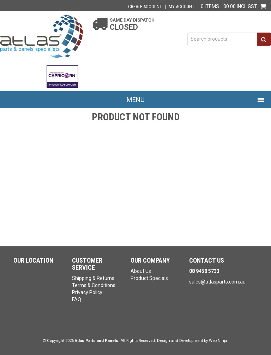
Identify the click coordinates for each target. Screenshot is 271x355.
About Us (141, 271)
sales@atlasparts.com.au (217, 282)
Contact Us (206, 260)
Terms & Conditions (93, 285)
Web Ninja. (218, 340)
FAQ (76, 299)
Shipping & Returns (93, 278)
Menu (136, 99)
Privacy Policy (87, 292)
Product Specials (149, 278)
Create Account (145, 7)
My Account (181, 7)
